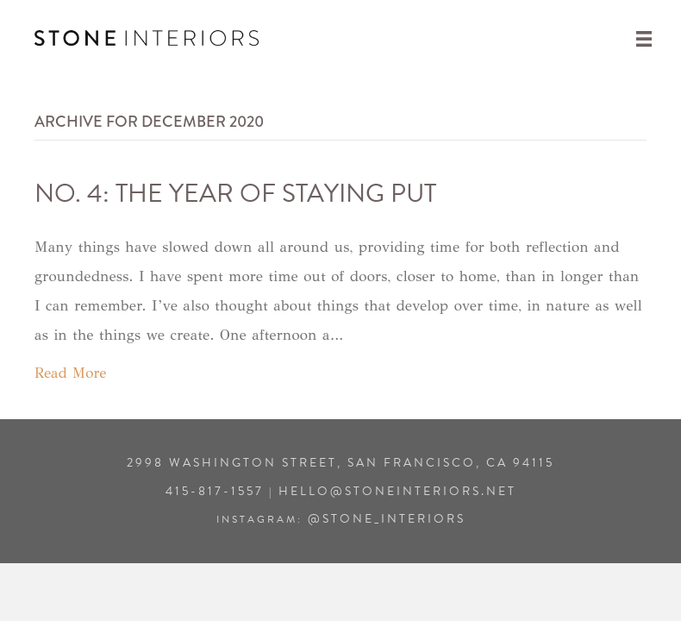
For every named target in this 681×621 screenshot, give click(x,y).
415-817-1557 (215, 491)
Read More (70, 373)
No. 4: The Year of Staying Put (235, 193)
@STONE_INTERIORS (386, 519)
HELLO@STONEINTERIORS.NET (397, 491)
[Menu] (644, 38)
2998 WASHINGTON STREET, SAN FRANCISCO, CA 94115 (340, 463)
